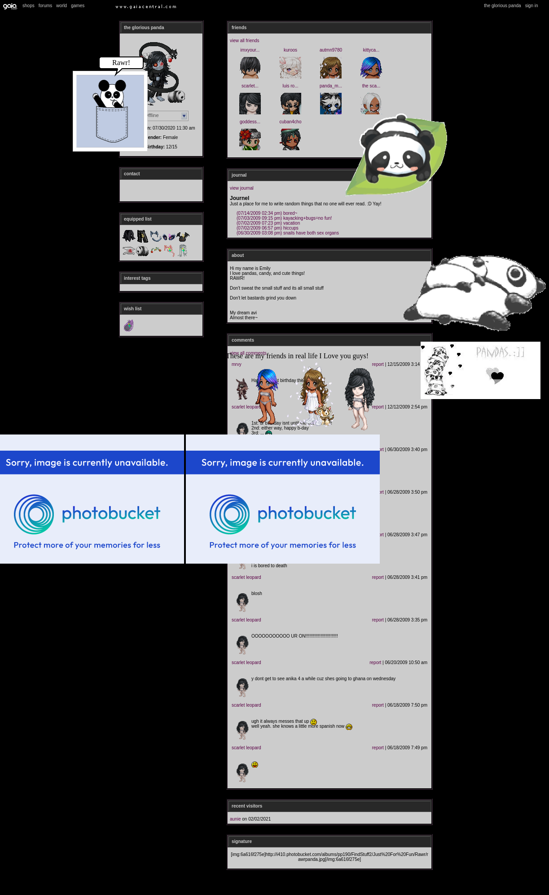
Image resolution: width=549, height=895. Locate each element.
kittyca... (371, 50)
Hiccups (268, 228)
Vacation (268, 223)
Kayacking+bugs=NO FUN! (284, 218)
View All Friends (244, 40)
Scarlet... (250, 85)
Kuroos (290, 50)
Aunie (235, 819)
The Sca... (371, 85)
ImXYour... (250, 50)
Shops (28, 5)
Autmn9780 (331, 50)
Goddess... (250, 121)
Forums (46, 5)
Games (77, 5)
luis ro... (290, 85)
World (61, 5)
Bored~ (267, 213)
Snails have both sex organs (288, 232)
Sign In (531, 5)
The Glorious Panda (502, 5)
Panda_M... (331, 85)
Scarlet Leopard (246, 577)
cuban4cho (291, 121)
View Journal (242, 188)
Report (378, 577)
